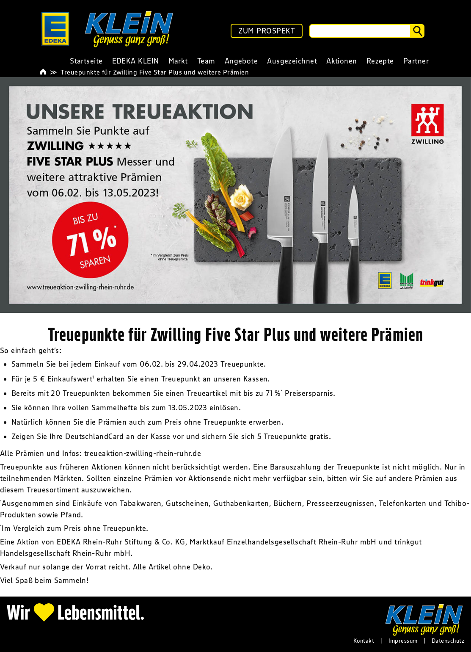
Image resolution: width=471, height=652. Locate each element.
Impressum (403, 640)
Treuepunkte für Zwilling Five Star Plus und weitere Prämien (155, 72)
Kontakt (363, 640)
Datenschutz (448, 640)
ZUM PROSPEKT (266, 31)
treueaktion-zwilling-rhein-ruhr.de (142, 453)
